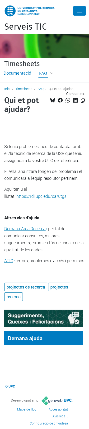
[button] (52, 73)
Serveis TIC (25, 27)
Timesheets (22, 64)
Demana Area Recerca (25, 228)
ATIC (8, 260)
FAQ (43, 73)
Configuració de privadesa (49, 423)
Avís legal (59, 416)
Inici (7, 89)
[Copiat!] (83, 100)
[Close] (79, 11)
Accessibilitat (58, 409)
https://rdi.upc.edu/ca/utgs (41, 196)
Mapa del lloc (26, 409)
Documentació (17, 73)
